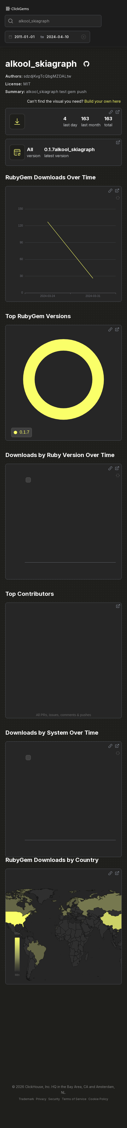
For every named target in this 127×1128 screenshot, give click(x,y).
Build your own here (103, 101)
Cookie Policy (98, 1099)
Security (54, 1099)
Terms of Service (74, 1099)
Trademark (26, 1099)
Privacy (41, 1099)
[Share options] (110, 112)
